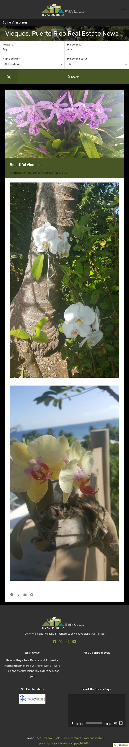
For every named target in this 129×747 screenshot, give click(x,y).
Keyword (8, 44)
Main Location (11, 58)
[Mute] (115, 723)
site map (63, 743)
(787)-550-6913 (17, 22)
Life (46, 172)
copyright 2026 (80, 743)
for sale (48, 738)
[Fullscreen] (121, 723)
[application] (97, 710)
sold (57, 738)
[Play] (72, 723)
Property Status (77, 58)
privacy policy (47, 743)
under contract (72, 738)
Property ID (74, 44)
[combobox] (32, 65)
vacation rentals (94, 738)
